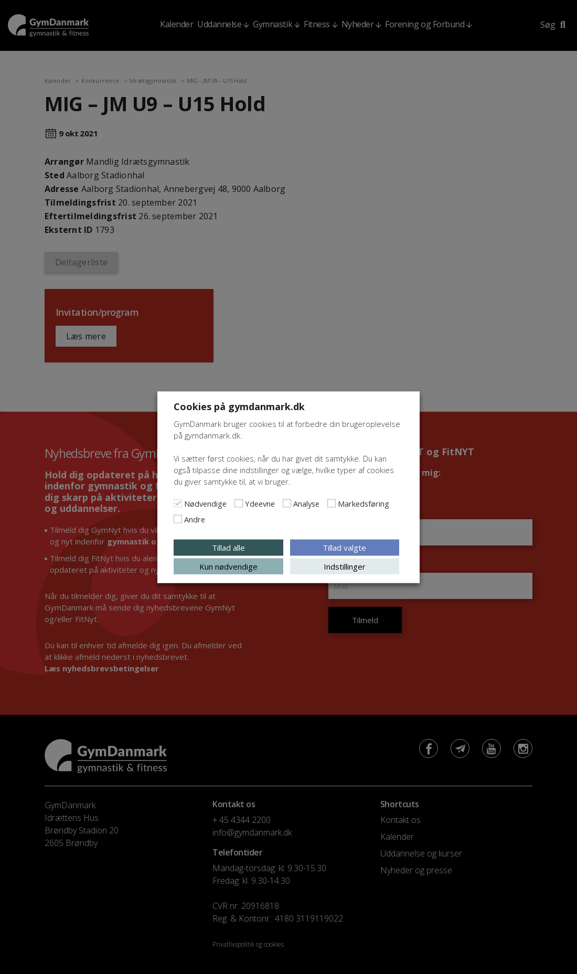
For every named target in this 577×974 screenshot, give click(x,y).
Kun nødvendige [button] (228, 566)
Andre (194, 518)
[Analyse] (287, 503)
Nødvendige (205, 503)
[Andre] (178, 519)
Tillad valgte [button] (344, 547)
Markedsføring (363, 503)
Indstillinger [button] (345, 566)
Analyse (306, 503)
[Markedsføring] (331, 503)
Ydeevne (260, 503)
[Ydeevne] (238, 503)
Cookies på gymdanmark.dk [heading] (239, 406)
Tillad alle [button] (228, 547)
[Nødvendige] (178, 503)
